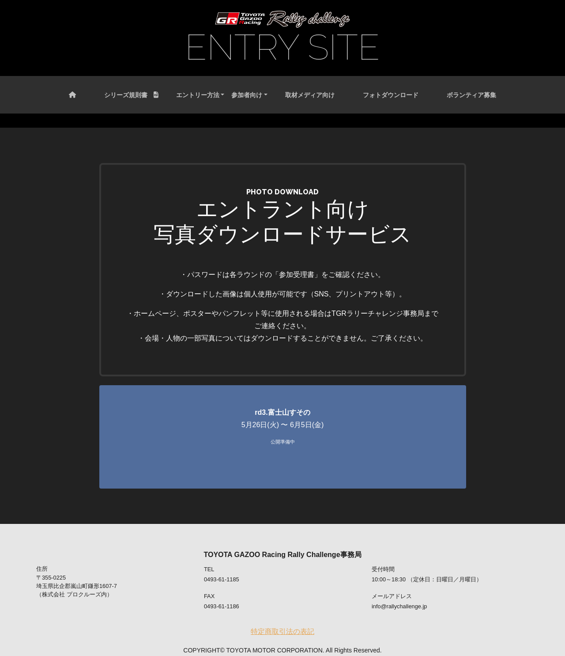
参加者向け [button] (246, 95)
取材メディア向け (310, 95)
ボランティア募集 (471, 95)
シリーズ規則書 (131, 95)
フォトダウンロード (390, 95)
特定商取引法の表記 (282, 631)
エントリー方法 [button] (197, 95)
